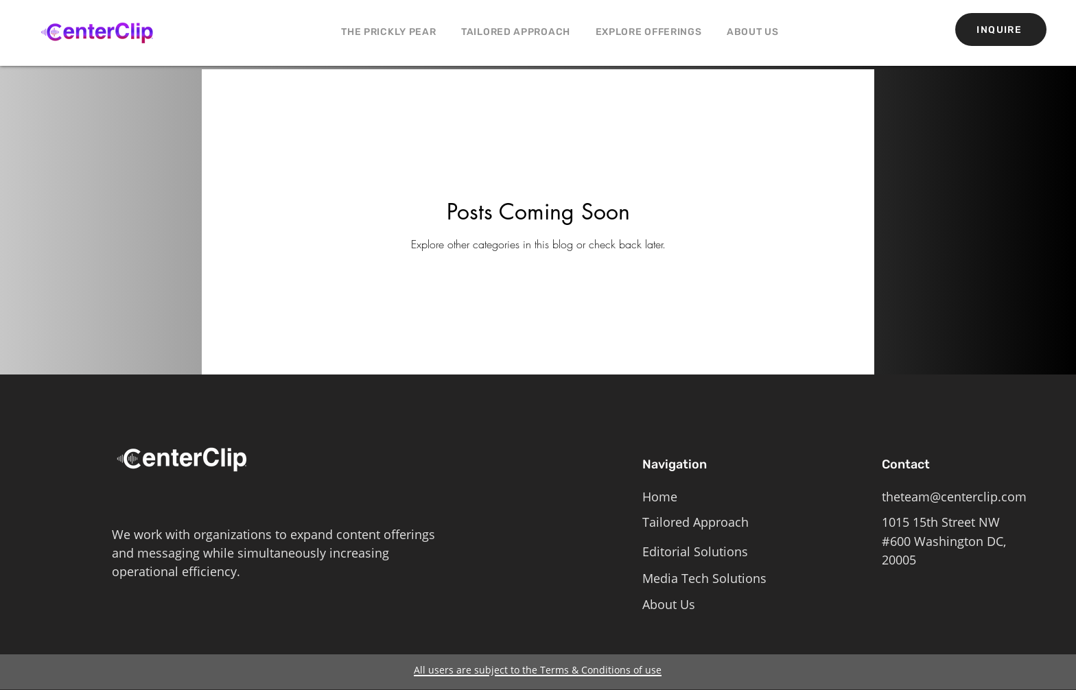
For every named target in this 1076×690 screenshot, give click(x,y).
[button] (648, 32)
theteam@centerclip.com (954, 496)
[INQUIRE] (1000, 29)
